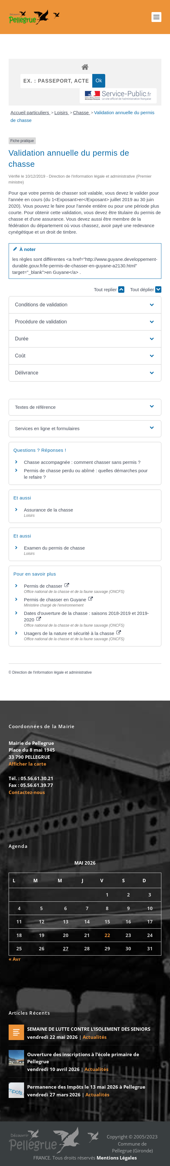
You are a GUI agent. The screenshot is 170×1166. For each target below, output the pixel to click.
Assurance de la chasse (48, 509)
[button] (85, 304)
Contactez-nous (27, 792)
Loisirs (61, 112)
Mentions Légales (117, 1158)
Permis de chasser (46, 586)
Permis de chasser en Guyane (58, 599)
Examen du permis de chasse (55, 548)
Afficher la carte (27, 764)
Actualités (94, 1037)
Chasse (81, 112)
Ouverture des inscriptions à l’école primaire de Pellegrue (83, 1058)
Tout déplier (146, 289)
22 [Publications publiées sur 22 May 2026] (107, 935)
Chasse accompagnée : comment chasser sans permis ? (82, 462)
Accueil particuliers (30, 112)
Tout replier (109, 289)
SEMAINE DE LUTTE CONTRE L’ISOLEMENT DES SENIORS (88, 1029)
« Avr (15, 959)
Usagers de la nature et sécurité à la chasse (72, 633)
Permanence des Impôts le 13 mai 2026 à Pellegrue (86, 1087)
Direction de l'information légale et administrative (52, 672)
